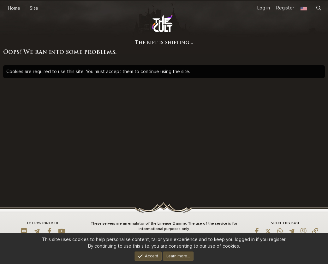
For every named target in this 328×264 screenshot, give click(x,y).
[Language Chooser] (303, 8)
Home (14, 8)
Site (34, 8)
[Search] (319, 8)
